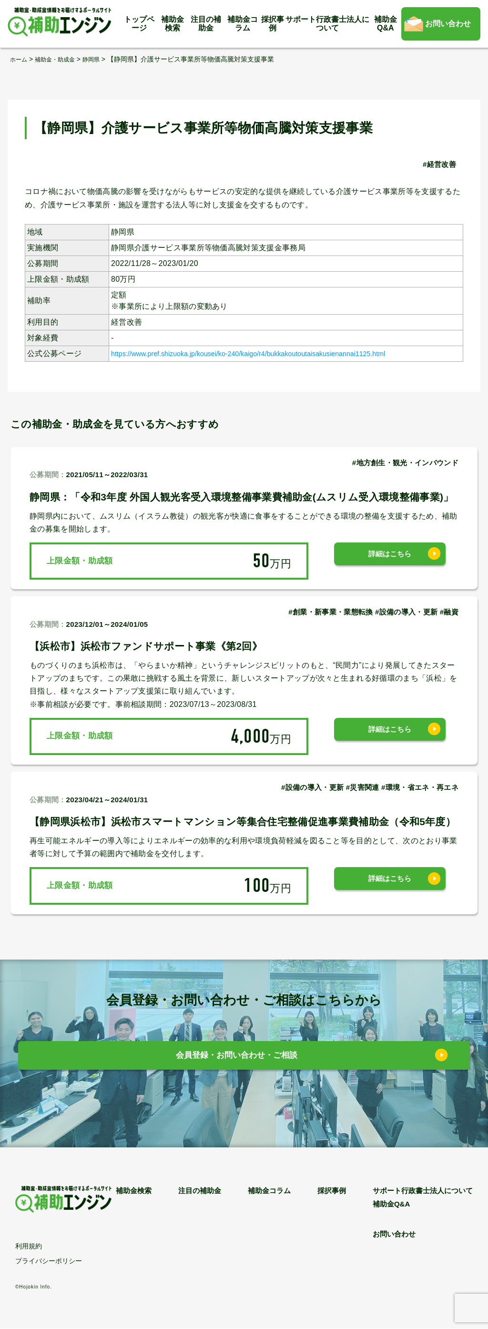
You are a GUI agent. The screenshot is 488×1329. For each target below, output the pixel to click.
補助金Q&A (385, 23)
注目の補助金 (206, 23)
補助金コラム (242, 23)
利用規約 (28, 1246)
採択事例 (272, 23)
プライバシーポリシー (48, 1261)
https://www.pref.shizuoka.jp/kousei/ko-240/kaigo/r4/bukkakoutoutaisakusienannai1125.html (272, 353)
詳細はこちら (390, 560)
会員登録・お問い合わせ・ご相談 (237, 1058)
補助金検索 (172, 23)
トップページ (139, 23)
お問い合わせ (448, 24)
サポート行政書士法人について (327, 23)
